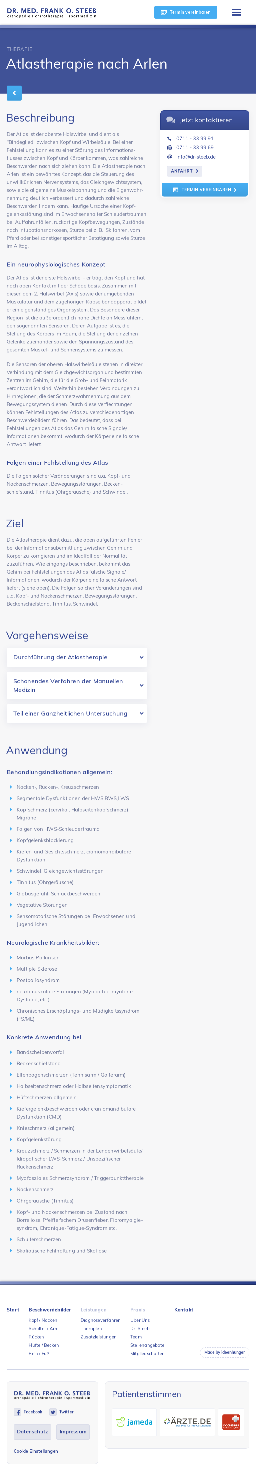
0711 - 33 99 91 (195, 138)
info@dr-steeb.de (196, 157)
